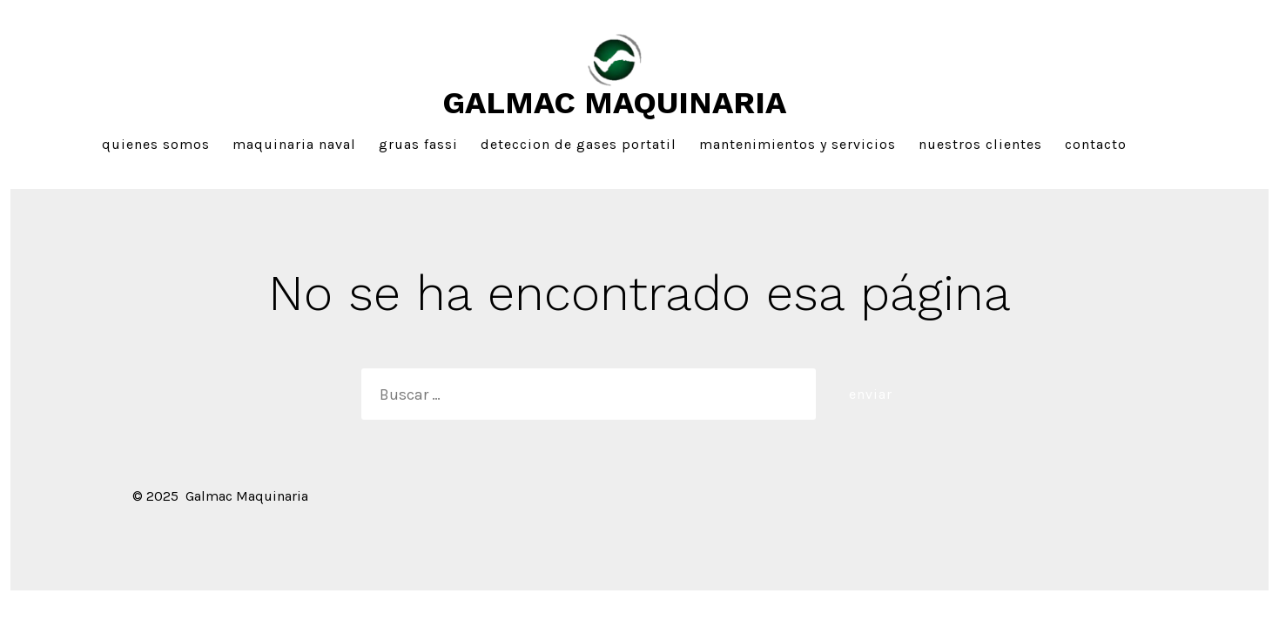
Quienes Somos (156, 144)
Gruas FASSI (418, 144)
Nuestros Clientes (980, 144)
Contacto (1096, 144)
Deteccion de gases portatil (579, 144)
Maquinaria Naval (294, 144)
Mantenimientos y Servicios (797, 144)
